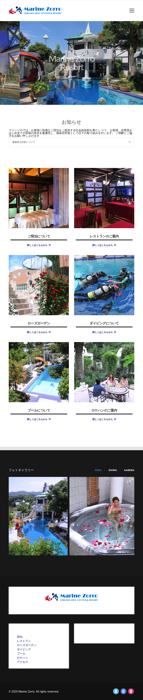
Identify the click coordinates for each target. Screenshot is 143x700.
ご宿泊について (39, 236)
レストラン (24, 640)
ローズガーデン (39, 323)
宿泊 (19, 636)
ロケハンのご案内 (104, 410)
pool (98, 470)
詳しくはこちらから (37, 245)
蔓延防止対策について (23, 142)
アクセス (22, 661)
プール (21, 653)
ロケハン (22, 657)
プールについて (39, 410)
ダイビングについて (104, 323)
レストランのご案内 (104, 236)
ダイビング (24, 649)
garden (129, 470)
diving (113, 470)
